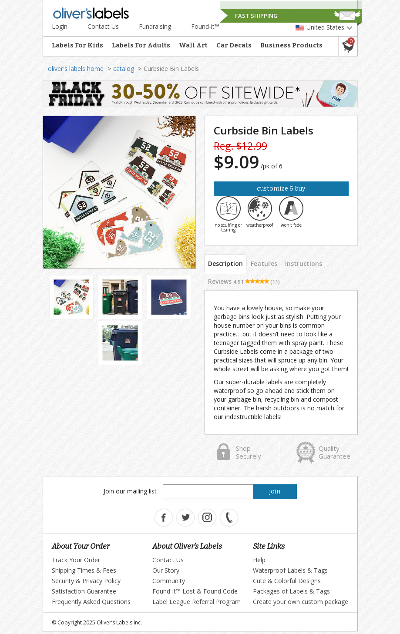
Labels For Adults (141, 45)
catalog (123, 68)
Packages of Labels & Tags (291, 591)
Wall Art (193, 45)
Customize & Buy (281, 188)
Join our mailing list (130, 491)
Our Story (165, 570)
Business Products (291, 45)
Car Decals (234, 45)
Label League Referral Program (196, 601)
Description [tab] (225, 263)
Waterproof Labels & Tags (290, 570)
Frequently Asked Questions (91, 601)
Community (168, 581)
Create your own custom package (300, 601)
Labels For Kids (77, 45)
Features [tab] (264, 263)
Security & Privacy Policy (86, 581)
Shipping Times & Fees (84, 570)
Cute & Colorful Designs (287, 581)
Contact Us (103, 26)
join (274, 491)
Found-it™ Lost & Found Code (195, 591)
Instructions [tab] (303, 263)
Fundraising (155, 26)
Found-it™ (205, 26)
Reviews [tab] (244, 281)
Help (259, 560)
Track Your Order (76, 560)
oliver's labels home (76, 68)
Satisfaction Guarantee (84, 591)
